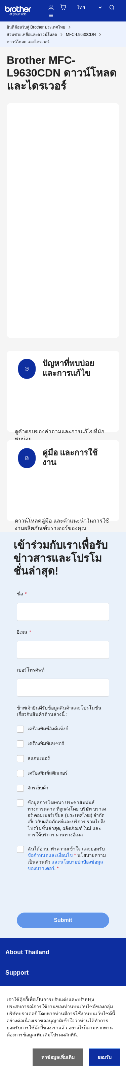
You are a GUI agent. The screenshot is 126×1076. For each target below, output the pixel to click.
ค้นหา (112, 7)
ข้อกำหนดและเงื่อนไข (50, 855)
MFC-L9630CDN (81, 34)
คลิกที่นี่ (69, 1034)
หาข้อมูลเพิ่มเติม (58, 1057)
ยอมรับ (104, 1057)
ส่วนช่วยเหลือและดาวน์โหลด (32, 34)
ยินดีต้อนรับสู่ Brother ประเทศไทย (36, 27)
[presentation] (68, 891)
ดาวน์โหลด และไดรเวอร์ (28, 42)
